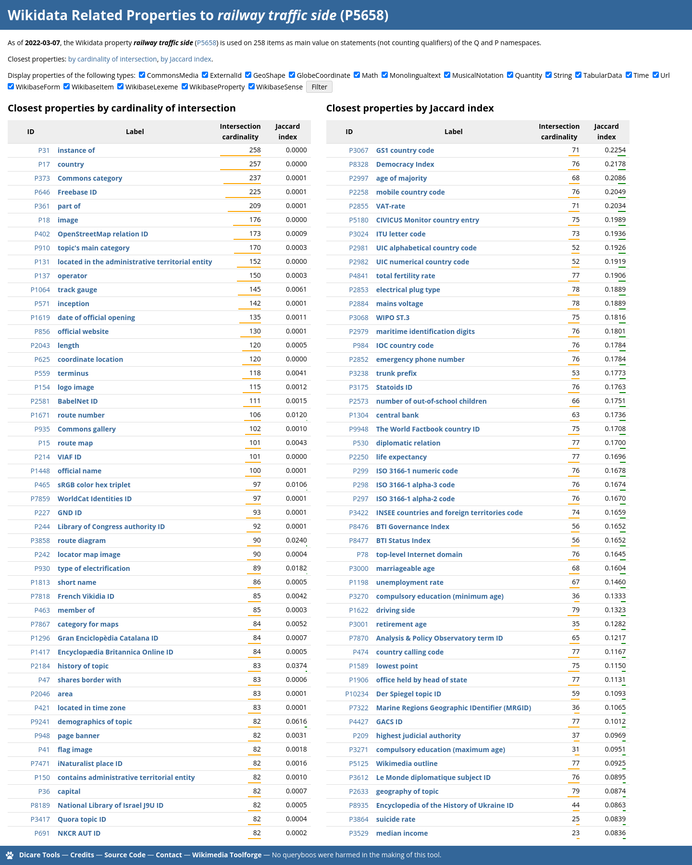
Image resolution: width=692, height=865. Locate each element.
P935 (42, 428)
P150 (42, 777)
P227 (42, 512)
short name (77, 582)
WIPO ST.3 (393, 317)
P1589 (358, 665)
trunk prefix (396, 373)
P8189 (40, 805)
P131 (42, 261)
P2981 (358, 247)
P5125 (358, 763)
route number (81, 415)
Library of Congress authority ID (111, 526)
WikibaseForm (38, 86)
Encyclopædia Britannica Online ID (115, 651)
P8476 (358, 526)
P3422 (358, 512)
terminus (73, 373)
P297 (360, 498)
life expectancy (401, 456)
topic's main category (94, 247)
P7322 (358, 707)
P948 (42, 735)
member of (76, 610)
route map (75, 442)
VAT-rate (391, 205)
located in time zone (92, 707)
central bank (397, 415)
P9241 (40, 721)
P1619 (40, 317)
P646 (42, 192)
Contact (169, 854)
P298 (360, 484)
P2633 (358, 791)
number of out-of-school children (431, 401)
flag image (75, 749)
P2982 (358, 261)
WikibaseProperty (217, 86)
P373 (42, 178)
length (68, 345)
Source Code (125, 854)
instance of (76, 150)
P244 (42, 526)
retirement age (401, 624)
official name (79, 470)
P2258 (358, 192)
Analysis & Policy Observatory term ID (439, 638)
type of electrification (94, 568)
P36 (44, 791)
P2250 (358, 456)
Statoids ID (394, 387)
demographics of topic (95, 721)
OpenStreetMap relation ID (103, 233)
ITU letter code (401, 233)
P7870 (358, 638)
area (65, 693)
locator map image (89, 554)
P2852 (358, 359)
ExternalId (226, 75)
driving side (395, 610)
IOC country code (405, 345)
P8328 (358, 164)
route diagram (82, 540)
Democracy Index (405, 164)
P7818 (40, 596)
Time (641, 75)
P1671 (40, 415)
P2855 (358, 205)
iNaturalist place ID (90, 763)
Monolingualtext (415, 75)
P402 (42, 233)
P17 (44, 164)
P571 (42, 303)
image (68, 219)
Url (664, 75)
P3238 (358, 373)
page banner (78, 735)
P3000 (358, 568)
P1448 (40, 470)
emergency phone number (420, 359)
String (563, 75)
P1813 (40, 582)
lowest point (397, 665)
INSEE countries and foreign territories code (449, 512)
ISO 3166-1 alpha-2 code (415, 498)
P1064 (40, 289)
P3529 (358, 833)
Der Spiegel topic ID (409, 693)
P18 (44, 219)
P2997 (358, 178)
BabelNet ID (78, 401)
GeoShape (269, 75)
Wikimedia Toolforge (226, 854)
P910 (42, 247)
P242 (42, 554)
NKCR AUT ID (79, 833)
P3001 (358, 624)
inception (73, 303)
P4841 (358, 275)
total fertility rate (405, 275)
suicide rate (396, 819)
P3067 (358, 150)
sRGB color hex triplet (94, 484)
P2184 (40, 665)
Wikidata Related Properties (102, 15)
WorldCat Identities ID (95, 498)
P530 (360, 442)
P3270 (358, 596)
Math (370, 75)
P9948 (358, 428)
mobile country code (410, 192)
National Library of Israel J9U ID (110, 805)
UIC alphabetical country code (426, 247)
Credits (82, 854)
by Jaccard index (186, 58)
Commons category (90, 178)
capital (69, 791)
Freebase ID (77, 192)
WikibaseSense (279, 86)
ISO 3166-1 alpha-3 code (415, 484)
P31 (44, 150)
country (71, 164)
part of (69, 205)
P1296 (40, 638)
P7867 (40, 624)
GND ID (70, 512)
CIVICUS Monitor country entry (427, 219)
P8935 (358, 805)
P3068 (358, 317)
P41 (44, 749)
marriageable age (405, 568)
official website (83, 331)
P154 (42, 387)
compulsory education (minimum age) (440, 596)
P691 (42, 833)
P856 (42, 331)
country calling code (410, 651)
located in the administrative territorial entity (135, 261)
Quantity (528, 75)
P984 (360, 345)
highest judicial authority (418, 735)
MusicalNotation (478, 75)
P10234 (356, 693)
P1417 (40, 651)
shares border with (89, 679)
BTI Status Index (403, 540)
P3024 (358, 233)
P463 (42, 610)
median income (402, 833)
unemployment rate (410, 582)
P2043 (40, 345)
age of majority (401, 178)
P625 (42, 359)
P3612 (358, 777)
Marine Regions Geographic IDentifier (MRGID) (453, 707)
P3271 (358, 749)
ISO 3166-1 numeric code (417, 470)
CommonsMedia (172, 75)
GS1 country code (405, 150)
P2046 (40, 693)
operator (72, 275)
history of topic (83, 665)
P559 (42, 373)
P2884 (358, 303)
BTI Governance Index (412, 526)
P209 (360, 735)
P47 (44, 679)
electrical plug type (408, 289)
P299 (360, 470)
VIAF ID (70, 456)
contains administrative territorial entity (126, 777)
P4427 (358, 721)
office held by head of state (422, 679)
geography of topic (407, 791)
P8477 (358, 540)
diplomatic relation (408, 442)
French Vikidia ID (86, 596)
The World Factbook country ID (428, 428)
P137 (42, 275)
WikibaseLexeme (151, 86)
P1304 (358, 415)
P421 (42, 707)
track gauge (77, 289)
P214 (42, 456)
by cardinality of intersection (112, 58)
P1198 (358, 582)
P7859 (40, 498)
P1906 (358, 679)
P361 (42, 205)
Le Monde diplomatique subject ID (433, 777)
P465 (42, 484)
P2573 (358, 401)
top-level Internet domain (419, 554)
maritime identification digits (425, 331)
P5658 (206, 42)
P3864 (358, 819)
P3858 (40, 540)
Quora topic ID (82, 819)
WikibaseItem (93, 86)
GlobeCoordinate (323, 75)
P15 (44, 442)
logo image (76, 387)
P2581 (40, 401)
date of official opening (96, 317)
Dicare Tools (39, 854)
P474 (360, 651)
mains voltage (399, 303)
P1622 (358, 610)
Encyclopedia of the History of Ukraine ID (445, 805)
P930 (42, 568)
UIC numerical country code (423, 261)
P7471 (40, 763)
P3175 (358, 387)
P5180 (358, 219)
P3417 (40, 819)
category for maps (88, 624)
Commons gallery (87, 428)
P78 (362, 554)
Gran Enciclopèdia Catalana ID (108, 638)
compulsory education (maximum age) (440, 749)
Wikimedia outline (407, 763)
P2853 (358, 289)
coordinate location (90, 359)
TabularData (602, 75)
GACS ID (389, 721)
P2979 (358, 331)
